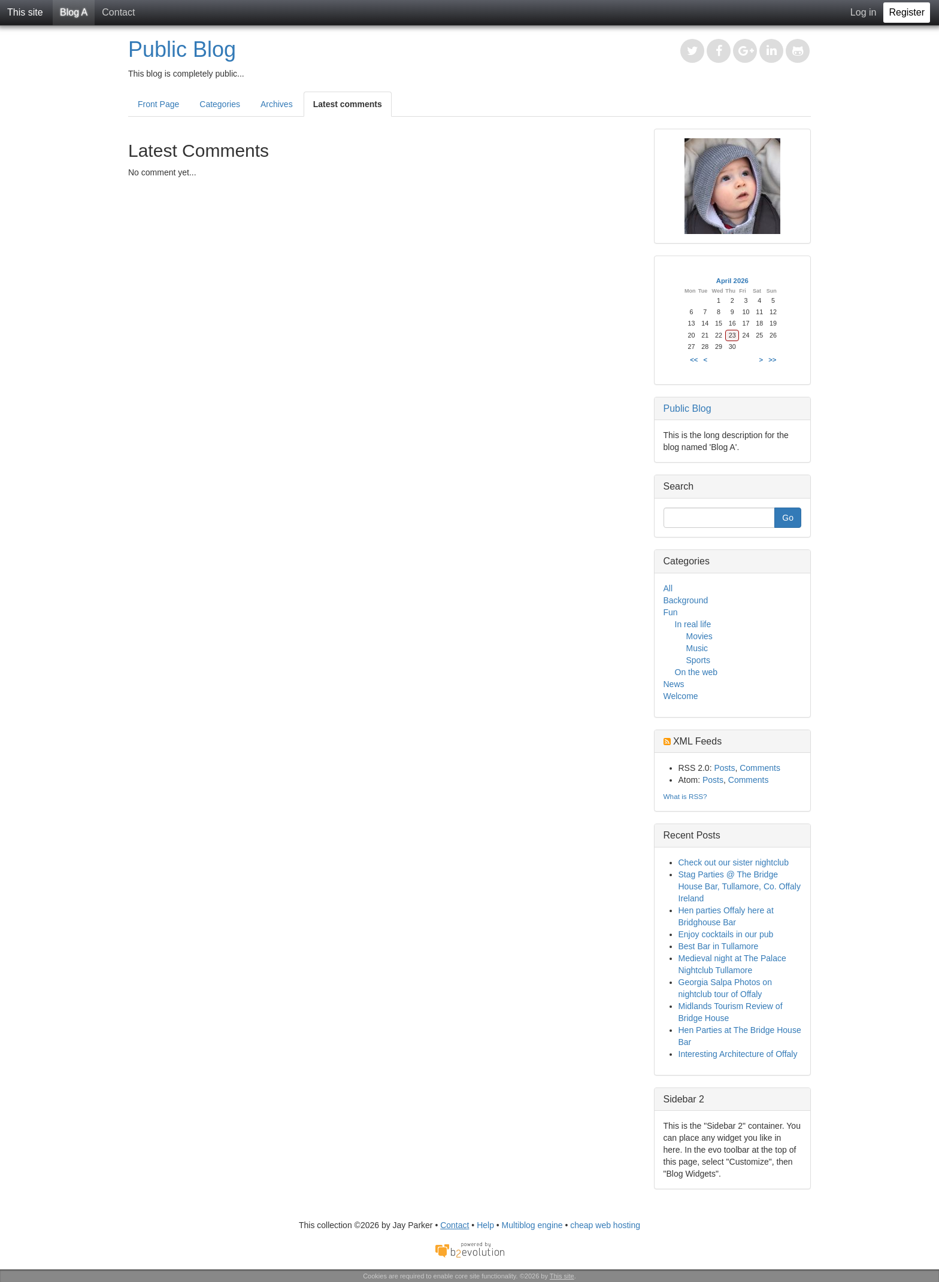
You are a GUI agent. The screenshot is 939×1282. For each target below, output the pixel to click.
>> (772, 359)
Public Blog (182, 49)
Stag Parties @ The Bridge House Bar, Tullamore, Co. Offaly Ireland (739, 886)
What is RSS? (685, 796)
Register (907, 12)
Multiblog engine (532, 1225)
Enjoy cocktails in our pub (726, 934)
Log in (863, 12)
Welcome (681, 696)
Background (686, 600)
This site (25, 12)
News (674, 684)
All (668, 588)
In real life (693, 624)
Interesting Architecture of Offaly (738, 1054)
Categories (219, 104)
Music (697, 648)
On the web (696, 672)
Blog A (73, 12)
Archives (277, 104)
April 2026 (732, 280)
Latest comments (347, 104)
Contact (118, 12)
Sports (698, 660)
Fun (671, 612)
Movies (699, 636)
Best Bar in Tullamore (718, 946)
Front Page (158, 104)
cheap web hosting (605, 1225)
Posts (724, 768)
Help (485, 1225)
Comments (760, 768)
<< (694, 359)
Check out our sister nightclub (733, 862)
